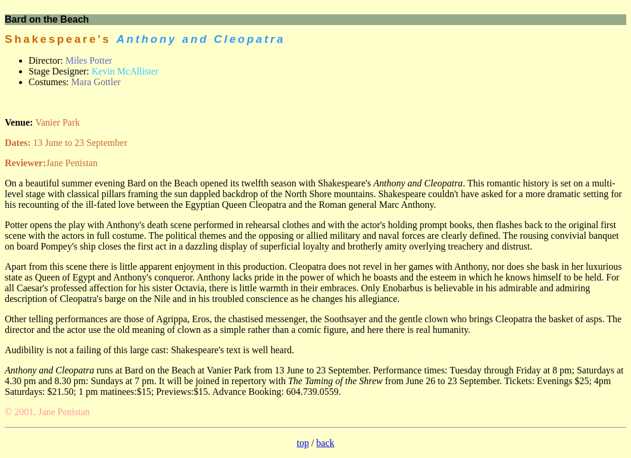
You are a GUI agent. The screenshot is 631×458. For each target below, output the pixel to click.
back (325, 443)
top (302, 443)
